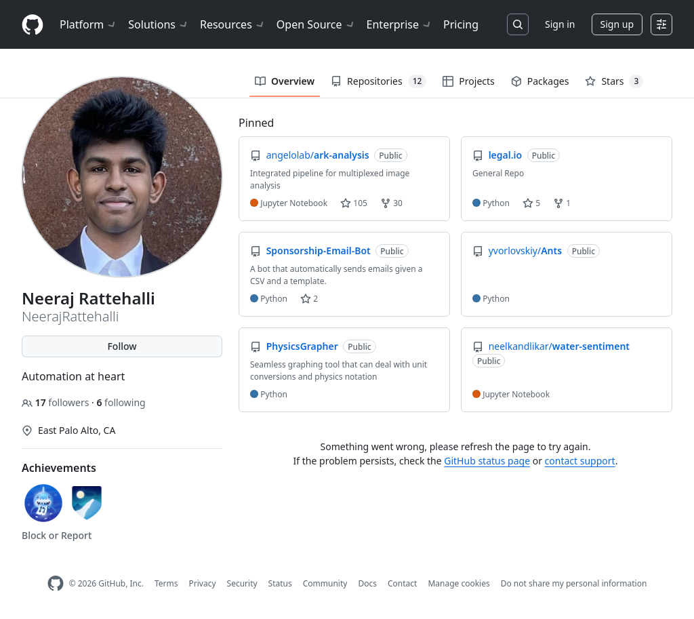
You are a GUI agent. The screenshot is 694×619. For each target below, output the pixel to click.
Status (280, 583)
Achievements (59, 467)
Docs (367, 583)
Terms (166, 583)
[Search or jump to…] (518, 24)
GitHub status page (487, 460)
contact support (580, 460)
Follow (121, 346)
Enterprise (399, 24)
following (120, 402)
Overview (284, 81)
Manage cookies (458, 583)
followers (56, 402)
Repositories (378, 81)
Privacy (202, 583)
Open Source (316, 24)
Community (325, 583)
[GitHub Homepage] (55, 583)
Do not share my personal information (574, 583)
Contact (402, 583)
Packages (540, 81)
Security (242, 583)
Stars (614, 81)
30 (391, 203)
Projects (468, 81)
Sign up (617, 24)
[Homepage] (32, 25)
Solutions (158, 24)
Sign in (560, 24)
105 (353, 203)
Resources (233, 24)
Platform (88, 24)
